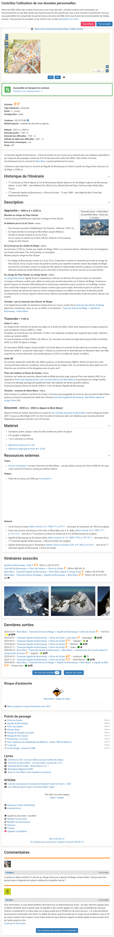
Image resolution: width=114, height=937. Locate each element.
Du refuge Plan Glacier (14, 278)
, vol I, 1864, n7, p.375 (46, 526)
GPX (50, 77)
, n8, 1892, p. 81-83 (69, 545)
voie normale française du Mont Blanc (68, 413)
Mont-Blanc (49, 699)
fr (110, 3)
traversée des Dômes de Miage (90, 305)
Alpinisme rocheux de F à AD (21, 445)
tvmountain (44, 478)
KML (57, 77)
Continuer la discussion (15, 923)
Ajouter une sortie (74, 672)
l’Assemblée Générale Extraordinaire (76, 13)
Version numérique (17, 466)
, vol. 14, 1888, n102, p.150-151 (69, 537)
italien (53, 797)
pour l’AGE (24, 10)
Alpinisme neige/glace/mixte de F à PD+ (26, 449)
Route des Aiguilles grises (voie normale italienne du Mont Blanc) (45, 379)
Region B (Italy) (63, 699)
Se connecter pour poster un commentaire (57, 930)
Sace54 (9, 900)
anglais (60, 797)
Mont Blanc (41, 161)
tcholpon (10, 872)
